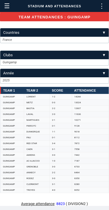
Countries (54, 32)
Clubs (54, 55)
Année (54, 73)
